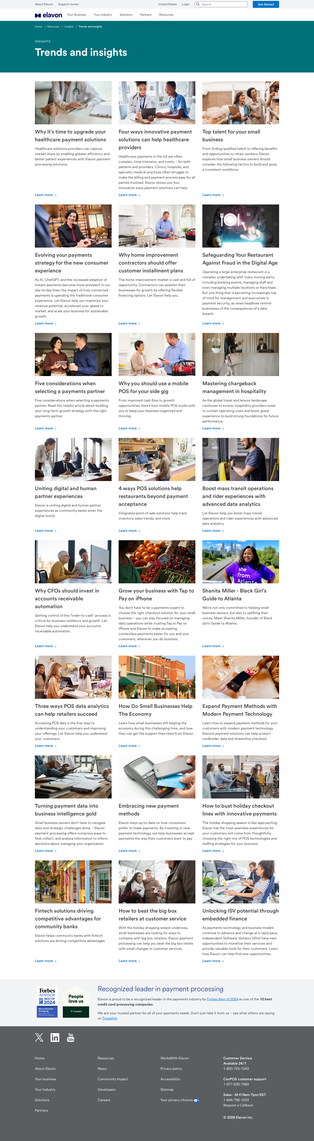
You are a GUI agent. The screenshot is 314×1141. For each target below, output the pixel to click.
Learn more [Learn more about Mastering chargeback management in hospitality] (213, 428)
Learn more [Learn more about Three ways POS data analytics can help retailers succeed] (46, 746)
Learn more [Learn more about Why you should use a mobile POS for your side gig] (130, 428)
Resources (106, 1058)
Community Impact (113, 1079)
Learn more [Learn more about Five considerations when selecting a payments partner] (46, 428)
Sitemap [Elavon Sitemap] (166, 1089)
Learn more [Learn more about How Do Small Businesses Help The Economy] (130, 746)
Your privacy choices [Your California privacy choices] (180, 1100)
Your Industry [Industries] (45, 1089)
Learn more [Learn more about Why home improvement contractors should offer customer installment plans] (130, 323)
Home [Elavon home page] (39, 1058)
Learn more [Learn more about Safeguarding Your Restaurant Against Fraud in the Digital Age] (213, 323)
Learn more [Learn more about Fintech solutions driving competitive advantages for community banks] (46, 961)
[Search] (198, 4)
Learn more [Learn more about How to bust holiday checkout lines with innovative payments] (213, 851)
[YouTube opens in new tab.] (70, 1037)
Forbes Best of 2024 (222, 999)
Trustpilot (109, 1018)
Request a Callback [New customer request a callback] (238, 1105)
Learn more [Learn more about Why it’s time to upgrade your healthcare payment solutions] (46, 195)
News (102, 1069)
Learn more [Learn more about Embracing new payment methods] (130, 851)
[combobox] (221, 4)
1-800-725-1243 (236, 1069)
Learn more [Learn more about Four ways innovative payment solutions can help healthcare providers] (130, 195)
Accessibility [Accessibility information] (170, 1079)
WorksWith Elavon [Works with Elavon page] (174, 1058)
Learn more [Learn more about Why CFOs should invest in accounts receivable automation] (46, 646)
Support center (68, 4)
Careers (104, 1100)
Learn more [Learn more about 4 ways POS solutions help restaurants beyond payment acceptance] (130, 530)
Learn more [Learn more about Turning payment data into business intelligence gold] (46, 851)
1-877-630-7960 (236, 1084)
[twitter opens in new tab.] (39, 1037)
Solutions (42, 1100)
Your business (45, 1079)
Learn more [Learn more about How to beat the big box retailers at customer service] (130, 961)
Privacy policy (171, 1069)
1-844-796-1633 (236, 1100)
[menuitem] (49, 14)
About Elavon (44, 4)
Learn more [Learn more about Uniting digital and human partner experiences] (46, 530)
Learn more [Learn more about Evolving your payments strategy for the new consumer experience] (46, 323)
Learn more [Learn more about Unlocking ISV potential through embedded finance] (213, 961)
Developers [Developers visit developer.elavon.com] (107, 1089)
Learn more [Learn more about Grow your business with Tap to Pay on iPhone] (130, 646)
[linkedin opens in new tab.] (55, 1037)
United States (167, 4)
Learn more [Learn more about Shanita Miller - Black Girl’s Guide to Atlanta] (213, 646)
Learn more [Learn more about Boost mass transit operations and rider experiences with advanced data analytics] (213, 530)
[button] (266, 4)
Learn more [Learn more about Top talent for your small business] (213, 195)
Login (185, 4)
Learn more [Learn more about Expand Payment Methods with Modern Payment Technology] (213, 746)
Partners (41, 1110)
